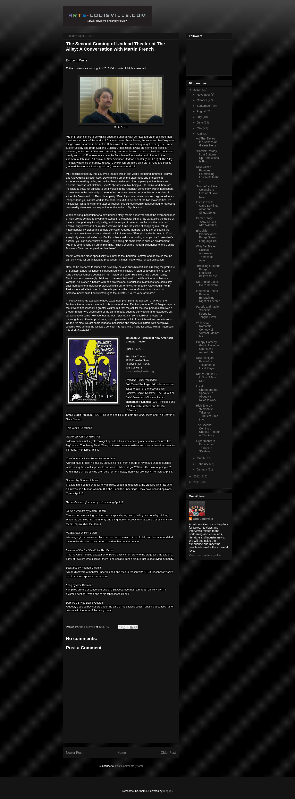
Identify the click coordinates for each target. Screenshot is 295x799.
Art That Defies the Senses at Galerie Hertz (206, 142)
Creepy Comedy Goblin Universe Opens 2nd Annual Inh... (208, 347)
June (200, 122)
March (201, 458)
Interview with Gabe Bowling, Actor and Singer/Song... (207, 207)
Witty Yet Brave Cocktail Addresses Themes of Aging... (206, 253)
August (201, 111)
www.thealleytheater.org (140, 371)
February (203, 464)
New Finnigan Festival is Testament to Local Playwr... (207, 363)
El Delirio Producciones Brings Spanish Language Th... (207, 236)
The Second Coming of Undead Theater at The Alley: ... (208, 430)
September (204, 105)
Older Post (168, 752)
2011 (197, 482)
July (200, 117)
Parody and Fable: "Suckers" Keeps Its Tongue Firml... (207, 311)
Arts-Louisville (203, 518)
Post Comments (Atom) (129, 765)
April (200, 133)
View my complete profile (205, 555)
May (200, 128)
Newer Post (74, 752)
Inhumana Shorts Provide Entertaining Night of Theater (208, 296)
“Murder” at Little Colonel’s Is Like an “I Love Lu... (207, 191)
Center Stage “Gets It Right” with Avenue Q (207, 221)
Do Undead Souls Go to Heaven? (207, 283)
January (202, 469)
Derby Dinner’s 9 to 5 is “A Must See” (207, 377)
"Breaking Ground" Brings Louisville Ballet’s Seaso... (208, 271)
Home (121, 752)
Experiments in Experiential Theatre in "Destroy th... (206, 446)
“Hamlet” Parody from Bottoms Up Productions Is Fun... (207, 156)
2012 (197, 476)
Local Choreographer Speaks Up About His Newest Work (207, 393)
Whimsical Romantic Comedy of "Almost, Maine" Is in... (207, 329)
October (202, 100)
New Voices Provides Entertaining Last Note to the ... (207, 173)
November (204, 94)
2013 (197, 89)
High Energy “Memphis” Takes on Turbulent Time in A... (207, 412)
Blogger (167, 790)
